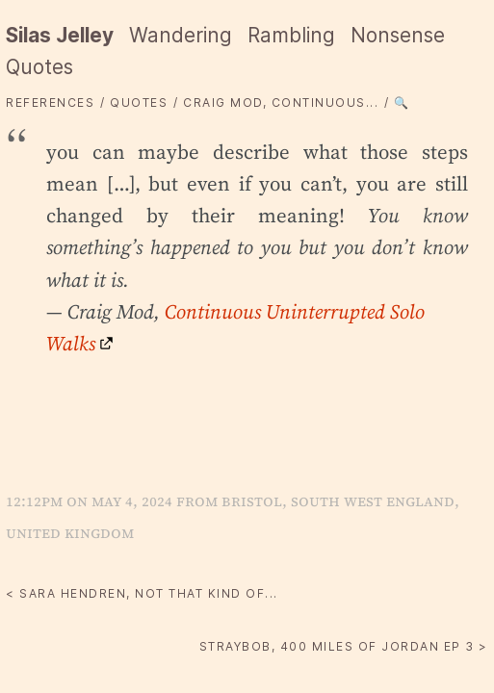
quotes (139, 102)
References (50, 102)
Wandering (180, 35)
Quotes (39, 67)
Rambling (291, 35)
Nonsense (398, 35)
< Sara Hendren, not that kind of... (142, 593)
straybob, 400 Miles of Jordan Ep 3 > (343, 646)
